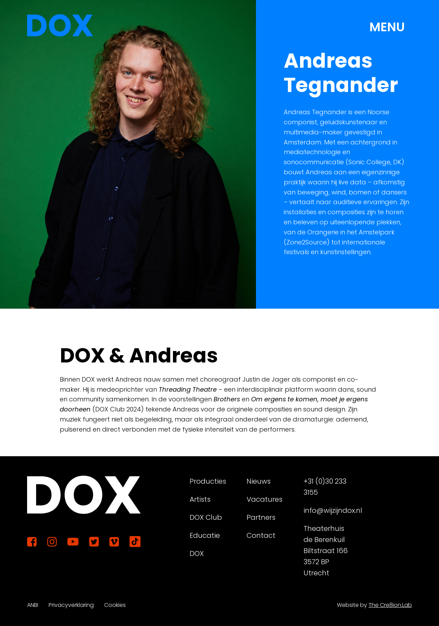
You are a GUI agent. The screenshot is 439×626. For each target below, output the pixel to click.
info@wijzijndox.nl (329, 510)
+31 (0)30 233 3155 (325, 486)
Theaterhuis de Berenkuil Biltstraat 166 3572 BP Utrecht (326, 551)
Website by (374, 605)
